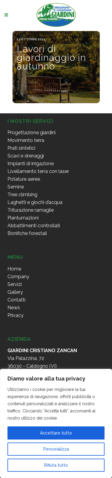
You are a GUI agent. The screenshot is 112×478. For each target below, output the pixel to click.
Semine (15, 187)
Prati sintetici (21, 148)
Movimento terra (25, 140)
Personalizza (56, 449)
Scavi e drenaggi (25, 156)
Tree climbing (22, 194)
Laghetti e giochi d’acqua (34, 202)
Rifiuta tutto (56, 465)
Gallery (15, 292)
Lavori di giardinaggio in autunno (51, 57)
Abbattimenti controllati (33, 225)
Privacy (15, 315)
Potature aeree (23, 179)
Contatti (16, 300)
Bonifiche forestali (27, 233)
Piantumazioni (23, 218)
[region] (56, 423)
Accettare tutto (56, 433)
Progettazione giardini (31, 132)
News (13, 307)
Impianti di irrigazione (30, 163)
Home (14, 269)
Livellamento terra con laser (38, 171)
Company (18, 276)
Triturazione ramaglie (30, 210)
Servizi (14, 284)
